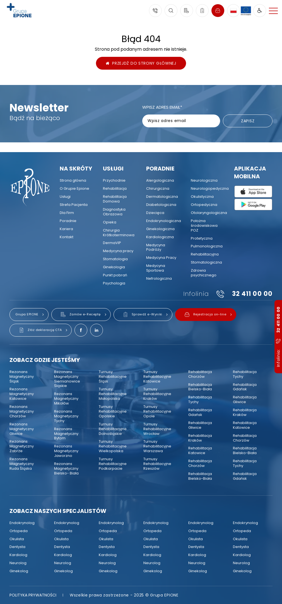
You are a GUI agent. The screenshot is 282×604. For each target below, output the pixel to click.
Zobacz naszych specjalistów (57, 511)
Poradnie (160, 168)
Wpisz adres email (162, 107)
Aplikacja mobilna (250, 172)
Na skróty (76, 168)
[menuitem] (73, 181)
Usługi (113, 168)
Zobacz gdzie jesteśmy (44, 360)
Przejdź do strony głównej (141, 63)
